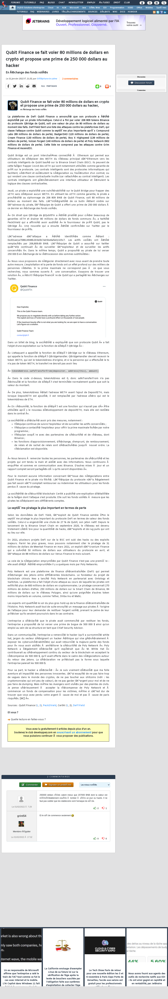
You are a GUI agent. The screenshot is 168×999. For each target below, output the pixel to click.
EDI (105, 8)
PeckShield (49, 705)
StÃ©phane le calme (47, 78)
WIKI (115, 12)
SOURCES (92, 12)
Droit (116, 2)
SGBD (130, 8)
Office (139, 8)
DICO (122, 12)
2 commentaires (70, 79)
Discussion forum (141, 83)
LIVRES (55, 12)
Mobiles (149, 8)
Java (84, 8)
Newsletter (75, 2)
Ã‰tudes (104, 2)
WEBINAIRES (43, 12)
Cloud (50, 8)
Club (127, 2)
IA (58, 8)
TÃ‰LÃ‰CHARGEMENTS (73, 12)
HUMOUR (132, 12)
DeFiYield (79, 705)
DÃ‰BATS (105, 12)
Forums (15, 2)
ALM (64, 8)
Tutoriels (30, 2)
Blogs (51, 2)
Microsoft (74, 8)
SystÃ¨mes (161, 8)
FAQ (41, 2)
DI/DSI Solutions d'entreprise (30, 8)
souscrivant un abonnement (74, 732)
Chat (61, 2)
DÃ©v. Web (94, 8)
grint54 (21, 815)
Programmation (117, 8)
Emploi (91, 2)
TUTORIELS (22, 12)
